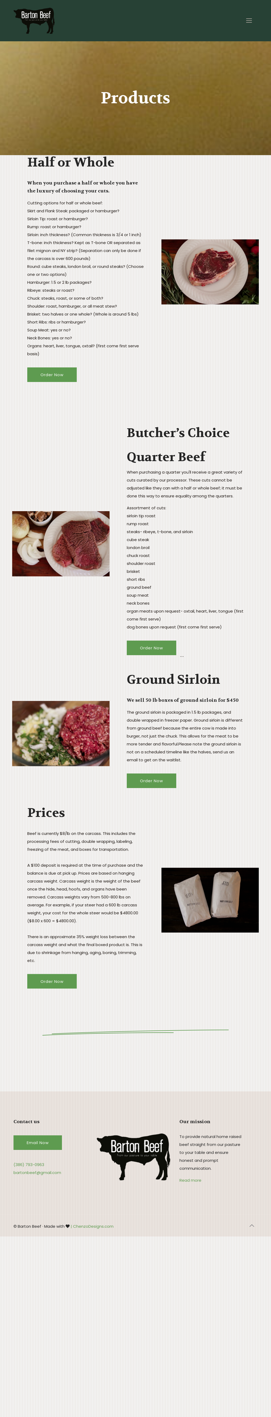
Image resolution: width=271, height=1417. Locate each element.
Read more (190, 1180)
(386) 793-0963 (28, 1164)
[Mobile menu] (249, 20)
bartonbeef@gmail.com (37, 1172)
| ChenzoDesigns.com (92, 1226)
